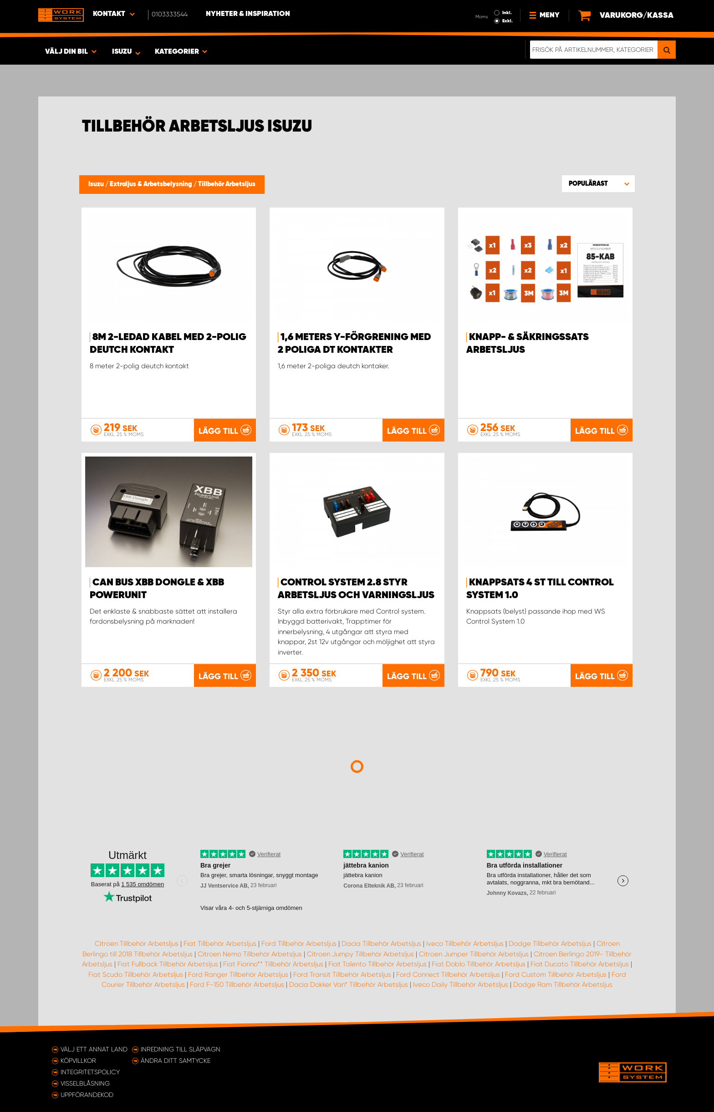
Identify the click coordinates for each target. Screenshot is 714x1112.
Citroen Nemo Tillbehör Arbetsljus (250, 954)
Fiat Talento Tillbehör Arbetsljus (377, 964)
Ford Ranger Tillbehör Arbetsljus (238, 974)
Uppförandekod (87, 1094)
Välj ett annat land (94, 1049)
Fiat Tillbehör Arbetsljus (220, 943)
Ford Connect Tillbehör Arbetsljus (448, 974)
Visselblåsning (85, 1083)
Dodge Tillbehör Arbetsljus (550, 943)
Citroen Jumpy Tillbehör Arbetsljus (360, 954)
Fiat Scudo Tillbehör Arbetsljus (135, 974)
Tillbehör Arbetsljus (226, 184)
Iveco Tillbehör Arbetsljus (465, 943)
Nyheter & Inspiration (248, 14)
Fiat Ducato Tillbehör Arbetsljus (579, 964)
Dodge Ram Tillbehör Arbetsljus (562, 984)
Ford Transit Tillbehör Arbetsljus (342, 974)
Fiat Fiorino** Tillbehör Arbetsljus (273, 964)
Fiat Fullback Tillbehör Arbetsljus (167, 964)
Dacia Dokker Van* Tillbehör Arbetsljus (348, 984)
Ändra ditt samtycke (175, 1060)
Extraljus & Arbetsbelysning (152, 184)
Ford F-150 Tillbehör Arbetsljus (237, 984)
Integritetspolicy (90, 1072)
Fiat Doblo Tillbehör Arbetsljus (478, 964)
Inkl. (507, 12)
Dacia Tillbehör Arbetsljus (381, 943)
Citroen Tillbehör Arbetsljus (136, 943)
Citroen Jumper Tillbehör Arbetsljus (474, 954)
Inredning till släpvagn (180, 1049)
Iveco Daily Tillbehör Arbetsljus (460, 984)
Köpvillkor (78, 1060)
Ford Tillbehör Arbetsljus (299, 943)
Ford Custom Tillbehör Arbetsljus (556, 974)
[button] (598, 183)
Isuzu (96, 184)
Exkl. (507, 21)
